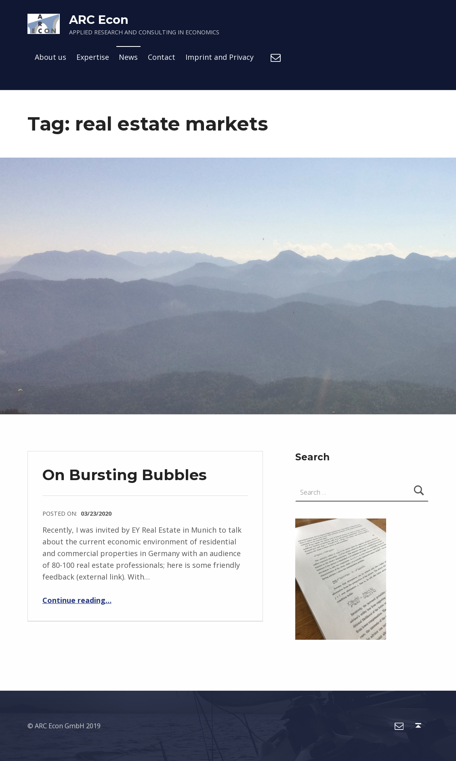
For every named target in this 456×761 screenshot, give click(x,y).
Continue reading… (76, 600)
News (128, 57)
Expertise (92, 57)
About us (50, 57)
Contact (161, 57)
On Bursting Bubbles (124, 475)
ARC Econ (98, 20)
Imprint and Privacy (219, 57)
